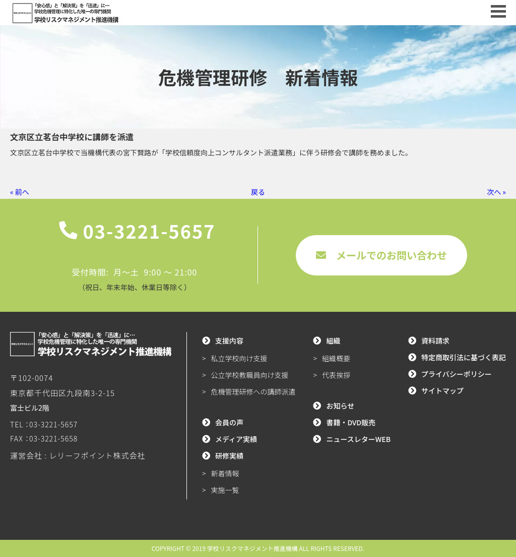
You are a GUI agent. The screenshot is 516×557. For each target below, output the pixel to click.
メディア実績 (236, 439)
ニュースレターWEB (358, 439)
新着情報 (225, 473)
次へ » (496, 192)
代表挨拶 (336, 375)
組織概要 (336, 358)
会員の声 (229, 422)
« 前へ (19, 192)
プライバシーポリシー (456, 374)
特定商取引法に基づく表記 (463, 357)
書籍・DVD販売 (350, 422)
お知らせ (340, 406)
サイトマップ (442, 390)
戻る (258, 192)
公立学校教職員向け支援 (250, 375)
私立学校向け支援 (239, 358)
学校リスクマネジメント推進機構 (252, 548)
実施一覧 (225, 490)
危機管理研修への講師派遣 (253, 391)
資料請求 (435, 341)
